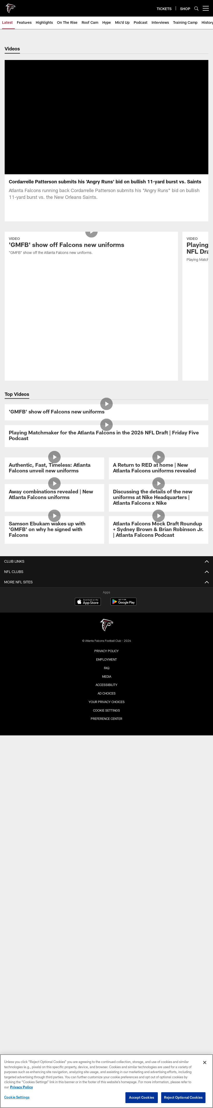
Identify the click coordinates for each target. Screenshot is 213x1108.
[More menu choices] (206, 8)
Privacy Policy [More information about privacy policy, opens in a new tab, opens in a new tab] (21, 1087)
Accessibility (106, 652)
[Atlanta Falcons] (106, 593)
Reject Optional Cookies (183, 1097)
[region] (106, 1081)
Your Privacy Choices (107, 669)
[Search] (196, 8)
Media (106, 643)
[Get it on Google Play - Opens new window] (123, 571)
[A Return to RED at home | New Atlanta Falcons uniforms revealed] (158, 436)
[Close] (204, 1062)
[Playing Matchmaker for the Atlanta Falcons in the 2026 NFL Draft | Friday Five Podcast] (107, 403)
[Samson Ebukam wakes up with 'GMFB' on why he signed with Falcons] (54, 497)
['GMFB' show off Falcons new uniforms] (107, 380)
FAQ (106, 635)
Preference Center (106, 686)
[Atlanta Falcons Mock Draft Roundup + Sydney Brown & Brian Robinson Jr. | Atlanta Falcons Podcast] (158, 497)
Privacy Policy (106, 618)
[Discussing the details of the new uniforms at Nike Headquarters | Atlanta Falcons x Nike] (158, 465)
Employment (106, 627)
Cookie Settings (106, 678)
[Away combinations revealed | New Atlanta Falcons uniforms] (54, 462)
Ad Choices (107, 660)
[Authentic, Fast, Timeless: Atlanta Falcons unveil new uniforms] (54, 436)
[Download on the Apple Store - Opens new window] (88, 569)
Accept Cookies (141, 1097)
